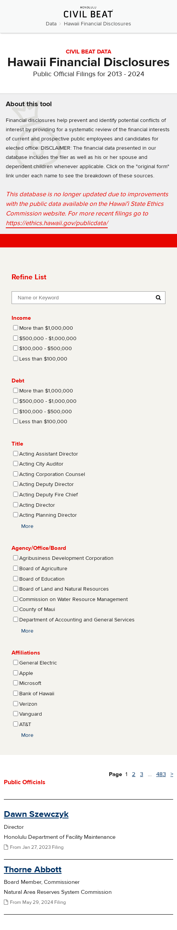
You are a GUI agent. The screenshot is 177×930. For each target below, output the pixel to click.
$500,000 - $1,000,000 (48, 338)
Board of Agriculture (43, 568)
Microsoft (30, 683)
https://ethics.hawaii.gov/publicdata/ (57, 223)
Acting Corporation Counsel (52, 474)
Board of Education (42, 579)
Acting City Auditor (41, 464)
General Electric (38, 663)
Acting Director (37, 505)
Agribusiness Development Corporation (66, 558)
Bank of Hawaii (36, 693)
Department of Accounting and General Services (77, 619)
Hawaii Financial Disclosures (97, 23)
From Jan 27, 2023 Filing (33, 847)
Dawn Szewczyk (36, 814)
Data (51, 23)
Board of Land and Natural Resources (64, 589)
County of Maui (37, 609)
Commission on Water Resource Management (73, 599)
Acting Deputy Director (46, 484)
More (27, 526)
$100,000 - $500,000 (45, 348)
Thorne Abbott (33, 869)
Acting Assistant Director (48, 454)
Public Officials (24, 782)
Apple (26, 673)
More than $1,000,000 (46, 328)
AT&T (25, 724)
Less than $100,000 (43, 359)
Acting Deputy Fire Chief (48, 494)
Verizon (28, 704)
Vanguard (30, 714)
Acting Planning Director (48, 515)
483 (161, 774)
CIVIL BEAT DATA (88, 51)
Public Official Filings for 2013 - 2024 (88, 74)
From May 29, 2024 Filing (35, 902)
